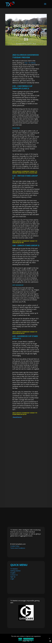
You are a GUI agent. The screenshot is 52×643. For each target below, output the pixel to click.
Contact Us (14, 575)
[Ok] (49, 638)
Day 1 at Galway (30, 63)
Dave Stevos (22, 44)
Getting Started (15, 571)
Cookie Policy (14, 546)
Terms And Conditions (17, 548)
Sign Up (12, 577)
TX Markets (14, 569)
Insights (12, 573)
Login (12, 579)
